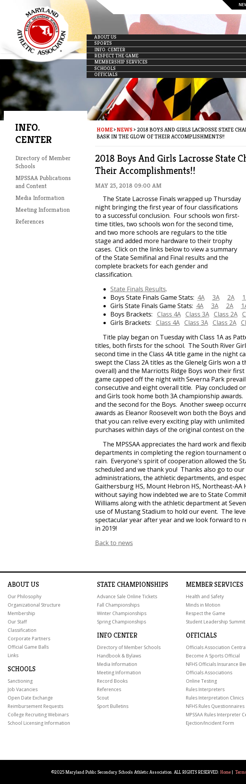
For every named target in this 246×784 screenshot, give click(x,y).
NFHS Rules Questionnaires (215, 706)
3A (216, 297)
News (124, 129)
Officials (201, 635)
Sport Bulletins (112, 706)
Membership (21, 613)
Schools (22, 669)
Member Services (214, 584)
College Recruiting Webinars (38, 714)
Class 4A (169, 314)
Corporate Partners (29, 638)
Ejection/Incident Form (210, 723)
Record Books (112, 681)
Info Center (117, 635)
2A (231, 297)
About (18, 584)
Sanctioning (20, 681)
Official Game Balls (28, 647)
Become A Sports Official (213, 656)
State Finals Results (138, 289)
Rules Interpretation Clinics (215, 698)
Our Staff (17, 621)
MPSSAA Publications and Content (43, 182)
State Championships (132, 584)
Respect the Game (205, 613)
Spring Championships (121, 621)
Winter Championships (121, 613)
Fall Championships (118, 605)
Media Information (39, 198)
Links (13, 655)
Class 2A (226, 314)
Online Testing (201, 681)
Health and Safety (205, 596)
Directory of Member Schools (129, 647)
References (29, 222)
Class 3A (197, 314)
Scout (103, 698)
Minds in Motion (203, 605)
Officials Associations (209, 672)
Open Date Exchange (30, 698)
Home (105, 129)
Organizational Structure (34, 605)
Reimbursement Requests (35, 706)
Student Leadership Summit (215, 621)
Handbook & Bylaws (119, 656)
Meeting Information (42, 210)
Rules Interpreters (205, 689)
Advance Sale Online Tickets (127, 596)
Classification (22, 630)
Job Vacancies (23, 689)
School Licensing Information (39, 723)
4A (201, 297)
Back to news (114, 543)
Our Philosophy (24, 596)
